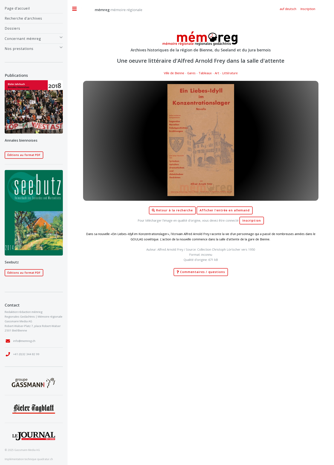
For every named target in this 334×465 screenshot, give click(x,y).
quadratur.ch (45, 459)
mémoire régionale (114, 9)
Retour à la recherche (172, 210)
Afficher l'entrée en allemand (225, 210)
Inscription (251, 220)
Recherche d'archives (23, 18)
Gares (191, 73)
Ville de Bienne (174, 73)
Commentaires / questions (201, 272)
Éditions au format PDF (24, 155)
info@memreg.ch (24, 341)
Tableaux (205, 73)
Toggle (75, 9)
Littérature (230, 73)
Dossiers (12, 28)
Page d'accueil (17, 8)
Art (217, 73)
